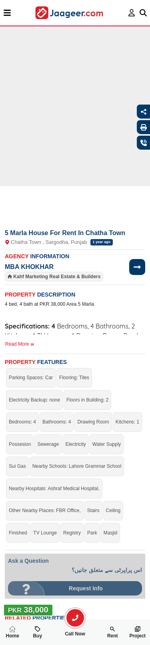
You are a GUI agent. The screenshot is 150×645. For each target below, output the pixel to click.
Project (137, 632)
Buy (37, 632)
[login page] (132, 12)
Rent (112, 632)
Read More (19, 344)
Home (12, 632)
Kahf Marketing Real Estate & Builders (56, 276)
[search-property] (75, 618)
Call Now (75, 631)
